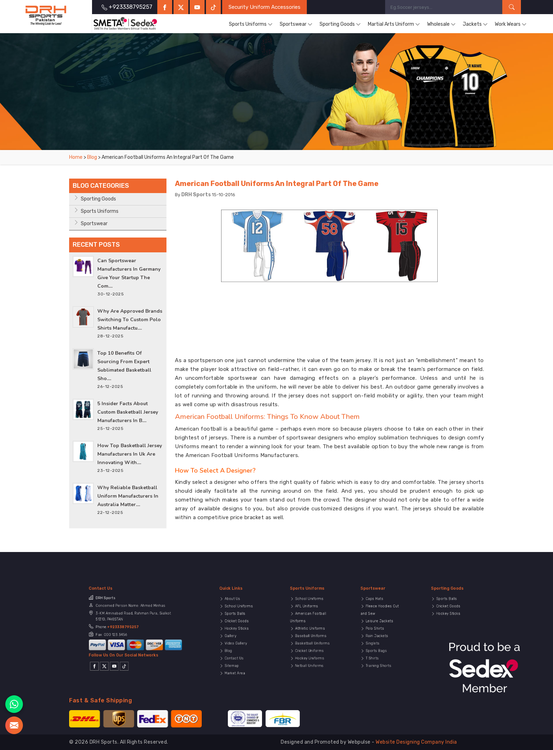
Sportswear (296, 24)
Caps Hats (377, 616)
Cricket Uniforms (310, 641)
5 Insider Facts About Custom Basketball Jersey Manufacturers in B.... (127, 412)
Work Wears (511, 24)
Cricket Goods (238, 626)
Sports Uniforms (251, 24)
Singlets (376, 637)
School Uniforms (239, 619)
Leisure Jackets (380, 626)
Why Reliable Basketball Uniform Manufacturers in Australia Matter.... (127, 496)
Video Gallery (237, 637)
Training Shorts (379, 648)
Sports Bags (378, 641)
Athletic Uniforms (310, 630)
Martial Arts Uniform (394, 24)
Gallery (235, 633)
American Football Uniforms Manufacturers (242, 455)
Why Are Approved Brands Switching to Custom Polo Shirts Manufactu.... (129, 319)
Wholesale (441, 24)
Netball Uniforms (309, 648)
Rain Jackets (378, 633)
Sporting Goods (340, 24)
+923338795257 (129, 629)
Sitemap (235, 648)
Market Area (237, 651)
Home (76, 157)
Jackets (475, 24)
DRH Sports (196, 195)
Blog (92, 157)
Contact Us (237, 644)
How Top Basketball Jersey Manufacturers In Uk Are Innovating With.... (129, 454)
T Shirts (376, 644)
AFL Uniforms (308, 619)
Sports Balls (237, 623)
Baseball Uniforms (310, 633)
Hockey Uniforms (310, 644)
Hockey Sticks (238, 630)
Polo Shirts (377, 630)
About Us (236, 616)
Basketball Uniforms (311, 637)
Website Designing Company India (416, 742)
